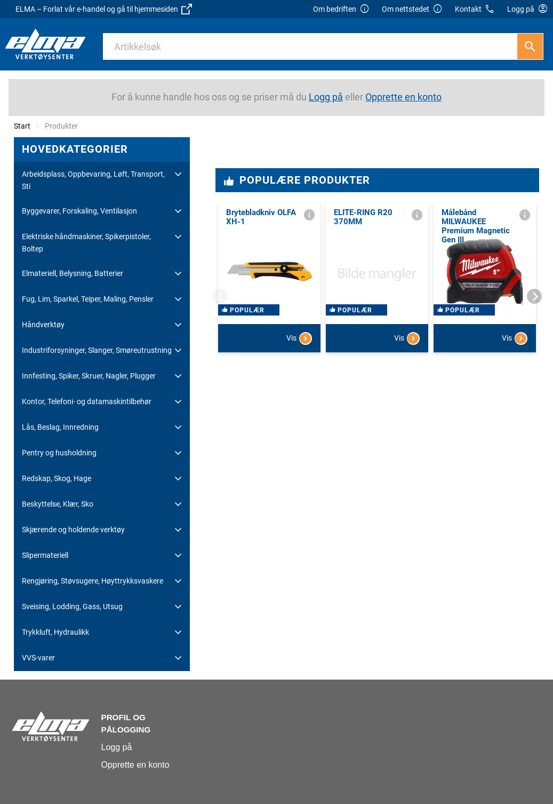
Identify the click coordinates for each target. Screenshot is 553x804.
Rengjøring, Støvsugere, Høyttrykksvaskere (92, 581)
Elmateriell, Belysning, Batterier (72, 273)
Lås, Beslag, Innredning (60, 427)
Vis (299, 375)
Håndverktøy (43, 324)
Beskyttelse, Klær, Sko (57, 504)
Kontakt (475, 9)
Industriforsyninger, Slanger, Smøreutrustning (97, 350)
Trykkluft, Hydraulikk (55, 632)
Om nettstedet (412, 9)
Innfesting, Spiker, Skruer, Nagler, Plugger (89, 376)
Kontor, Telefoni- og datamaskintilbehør (86, 401)
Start (22, 126)
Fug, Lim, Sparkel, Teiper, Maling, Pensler (88, 299)
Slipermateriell (45, 555)
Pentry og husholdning (59, 452)
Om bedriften (341, 9)
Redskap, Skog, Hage (56, 478)
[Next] (534, 296)
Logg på (116, 747)
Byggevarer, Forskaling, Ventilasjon (79, 211)
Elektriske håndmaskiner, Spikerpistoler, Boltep (86, 242)
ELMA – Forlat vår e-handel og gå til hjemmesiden (103, 9)
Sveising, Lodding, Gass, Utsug (72, 606)
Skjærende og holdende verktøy (73, 529)
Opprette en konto (135, 764)
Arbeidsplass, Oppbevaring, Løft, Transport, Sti (93, 180)
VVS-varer (38, 657)
